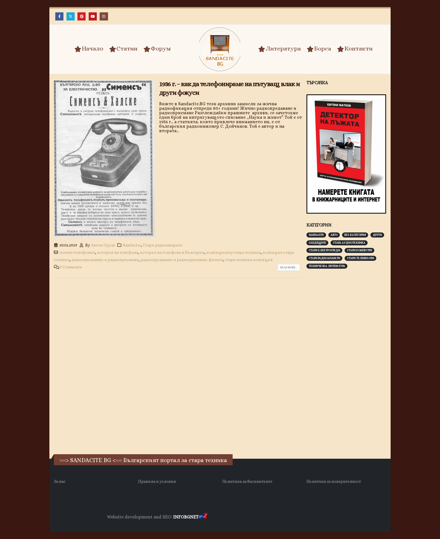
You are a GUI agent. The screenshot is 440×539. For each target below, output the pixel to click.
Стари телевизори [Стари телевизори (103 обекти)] (360, 258)
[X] (71, 16)
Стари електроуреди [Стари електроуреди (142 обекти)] (324, 250)
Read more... (288, 267)
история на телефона (117, 252)
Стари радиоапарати (162, 245)
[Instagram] (104, 16)
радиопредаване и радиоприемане (105, 259)
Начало (88, 48)
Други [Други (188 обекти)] (377, 234)
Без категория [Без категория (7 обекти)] (355, 234)
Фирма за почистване (271, 517)
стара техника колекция (249, 259)
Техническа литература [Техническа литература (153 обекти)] (327, 266)
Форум (157, 48)
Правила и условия (157, 481)
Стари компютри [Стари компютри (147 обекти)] (359, 250)
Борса (319, 48)
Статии (123, 48)
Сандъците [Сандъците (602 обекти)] (317, 242)
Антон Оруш (103, 245)
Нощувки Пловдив (313, 517)
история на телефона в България (172, 252)
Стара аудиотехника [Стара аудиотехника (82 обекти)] (349, 242)
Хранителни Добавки (228, 517)
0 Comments (70, 267)
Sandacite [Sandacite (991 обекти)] (316, 234)
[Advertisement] (348, 361)
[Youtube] (93, 16)
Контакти (355, 48)
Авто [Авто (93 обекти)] (334, 234)
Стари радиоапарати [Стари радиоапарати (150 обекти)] (324, 258)
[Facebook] (59, 16)
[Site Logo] (220, 49)
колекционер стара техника (233, 252)
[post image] (104, 158)
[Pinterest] (81, 16)
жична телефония (77, 252)
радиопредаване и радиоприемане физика (182, 259)
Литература (279, 48)
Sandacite (132, 245)
